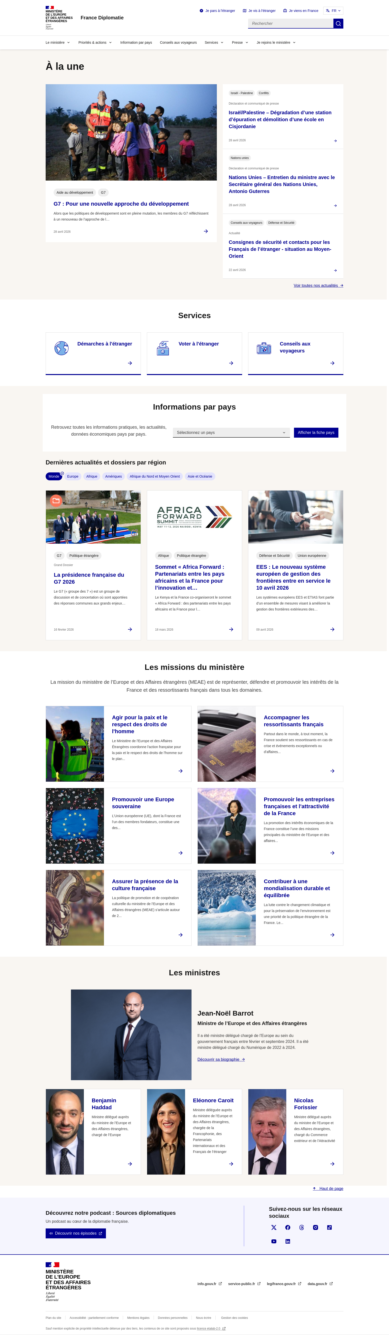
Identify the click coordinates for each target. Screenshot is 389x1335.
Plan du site (53, 1318)
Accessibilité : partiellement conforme (94, 1318)
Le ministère (55, 42)
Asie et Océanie (200, 476)
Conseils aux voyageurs (178, 42)
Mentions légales (138, 1318)
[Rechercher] (290, 24)
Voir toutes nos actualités (316, 285)
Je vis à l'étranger (262, 11)
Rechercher (338, 24)
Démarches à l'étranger (104, 343)
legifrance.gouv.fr (282, 1284)
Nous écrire (203, 1318)
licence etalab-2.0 (209, 1328)
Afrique (91, 476)
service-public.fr (242, 1284)
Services (211, 42)
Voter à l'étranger (199, 343)
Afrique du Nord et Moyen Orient (155, 476)
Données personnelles (173, 1318)
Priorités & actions (92, 42)
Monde (54, 476)
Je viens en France (303, 11)
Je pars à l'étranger (220, 11)
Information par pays (136, 42)
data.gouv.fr (318, 1284)
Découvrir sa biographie (218, 1059)
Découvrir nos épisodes (76, 1233)
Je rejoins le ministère (273, 42)
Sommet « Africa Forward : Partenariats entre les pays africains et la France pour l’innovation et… (190, 577)
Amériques (113, 476)
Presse (237, 42)
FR (334, 11)
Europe (72, 476)
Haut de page (330, 1188)
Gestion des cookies (234, 1318)
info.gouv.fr (207, 1284)
